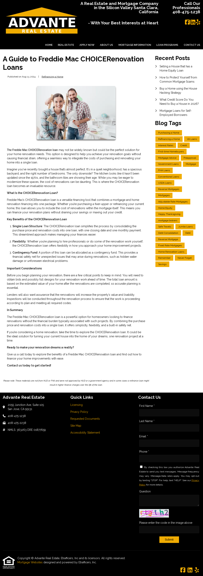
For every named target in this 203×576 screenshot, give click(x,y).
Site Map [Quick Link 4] (75, 425)
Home (49, 44)
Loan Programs (167, 44)
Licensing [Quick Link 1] (76, 404)
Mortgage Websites (30, 562)
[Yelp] (198, 22)
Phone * (144, 451)
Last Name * (146, 421)
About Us (106, 44)
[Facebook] (187, 22)
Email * (143, 436)
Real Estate (66, 44)
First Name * (147, 405)
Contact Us (192, 44)
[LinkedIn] (193, 22)
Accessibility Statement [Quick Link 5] (85, 432)
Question (145, 491)
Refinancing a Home (52, 76)
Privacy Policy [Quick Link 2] (79, 411)
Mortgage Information (135, 44)
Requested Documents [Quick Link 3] (85, 418)
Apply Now (86, 44)
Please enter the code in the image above (165, 522)
